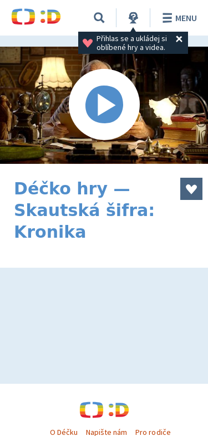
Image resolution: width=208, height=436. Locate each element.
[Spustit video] (104, 105)
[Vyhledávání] (99, 18)
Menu (178, 17)
